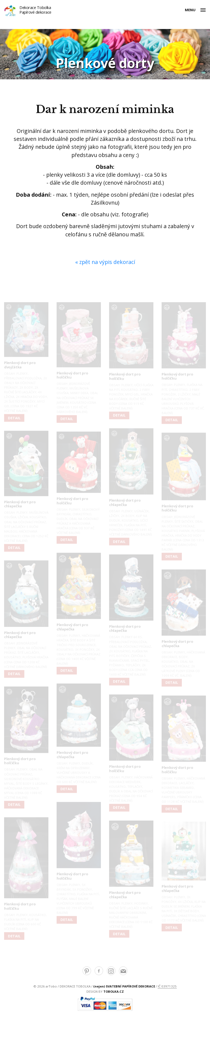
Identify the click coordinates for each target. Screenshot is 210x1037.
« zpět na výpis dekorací (105, 262)
